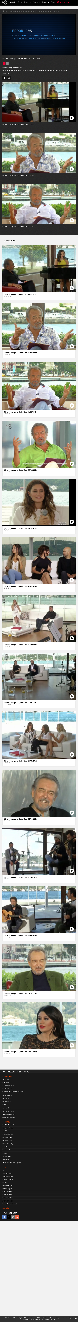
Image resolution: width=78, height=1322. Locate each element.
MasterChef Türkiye (8, 1144)
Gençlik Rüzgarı (6, 1101)
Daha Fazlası (5, 1208)
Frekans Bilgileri (7, 1189)
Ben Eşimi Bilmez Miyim (9, 1125)
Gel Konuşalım (6, 1098)
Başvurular (45, 2)
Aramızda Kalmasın (8, 1085)
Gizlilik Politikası (7, 1192)
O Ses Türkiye (6, 1147)
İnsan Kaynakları (7, 1185)
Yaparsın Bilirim (6, 1156)
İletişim (4, 1182)
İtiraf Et (4, 1104)
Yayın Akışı (37, 2)
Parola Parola (6, 1150)
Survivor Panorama (8, 1111)
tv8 (6, 11)
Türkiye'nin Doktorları (8, 1114)
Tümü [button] (53, 2)
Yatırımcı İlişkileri (7, 1176)
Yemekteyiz (5, 1159)
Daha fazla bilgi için (49, 1319)
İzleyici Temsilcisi (7, 1179)
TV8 (3, 1170)
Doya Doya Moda (7, 1134)
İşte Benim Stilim (7, 1137)
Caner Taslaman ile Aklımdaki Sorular (13, 1091)
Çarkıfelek (5, 1131)
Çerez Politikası (7, 1195)
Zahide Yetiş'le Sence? (8, 1117)
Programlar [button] (27, 2)
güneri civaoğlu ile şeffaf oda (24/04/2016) (45, 11)
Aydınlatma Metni (7, 1201)
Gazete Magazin (7, 1095)
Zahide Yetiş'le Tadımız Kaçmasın (11, 1162)
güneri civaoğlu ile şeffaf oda (19, 11)
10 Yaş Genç (5, 1079)
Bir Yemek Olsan (7, 1088)
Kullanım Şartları (7, 1198)
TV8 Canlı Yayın (63, 2)
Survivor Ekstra (6, 1108)
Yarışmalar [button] (12, 2)
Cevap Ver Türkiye (7, 1128)
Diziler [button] (20, 2)
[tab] (9, 241)
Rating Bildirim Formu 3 (9, 1204)
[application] (38, 34)
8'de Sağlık (5, 1082)
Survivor (4, 1153)
